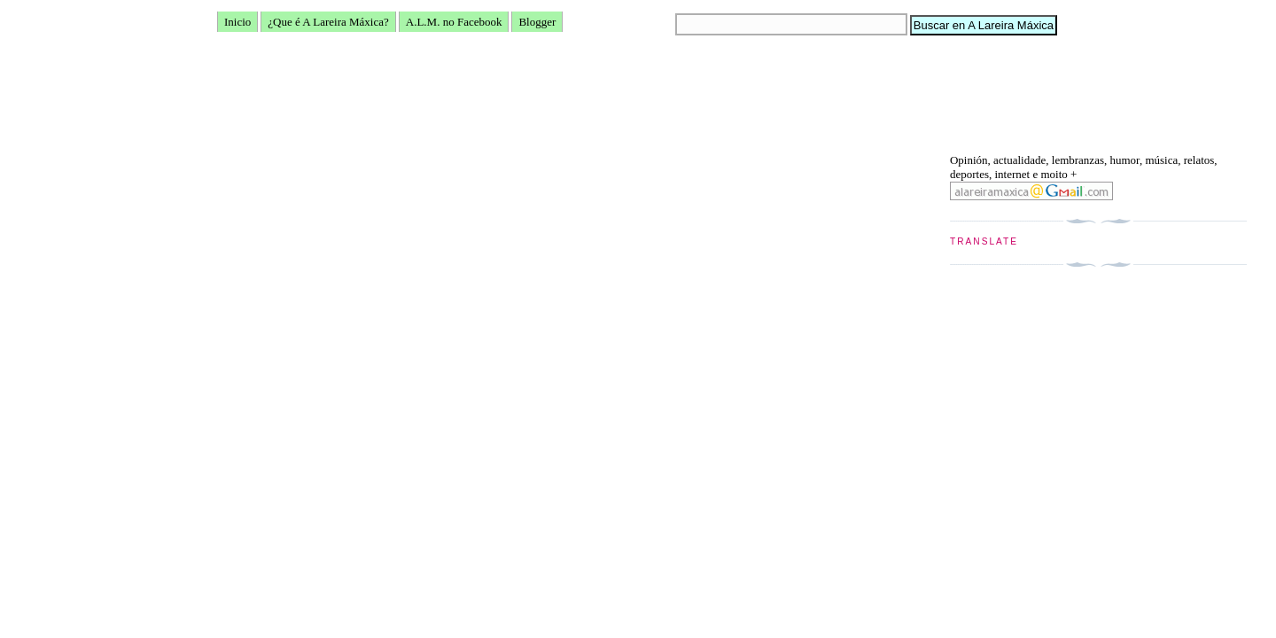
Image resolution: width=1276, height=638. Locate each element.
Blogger (537, 21)
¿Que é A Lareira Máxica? (328, 21)
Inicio (237, 21)
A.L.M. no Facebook (454, 21)
